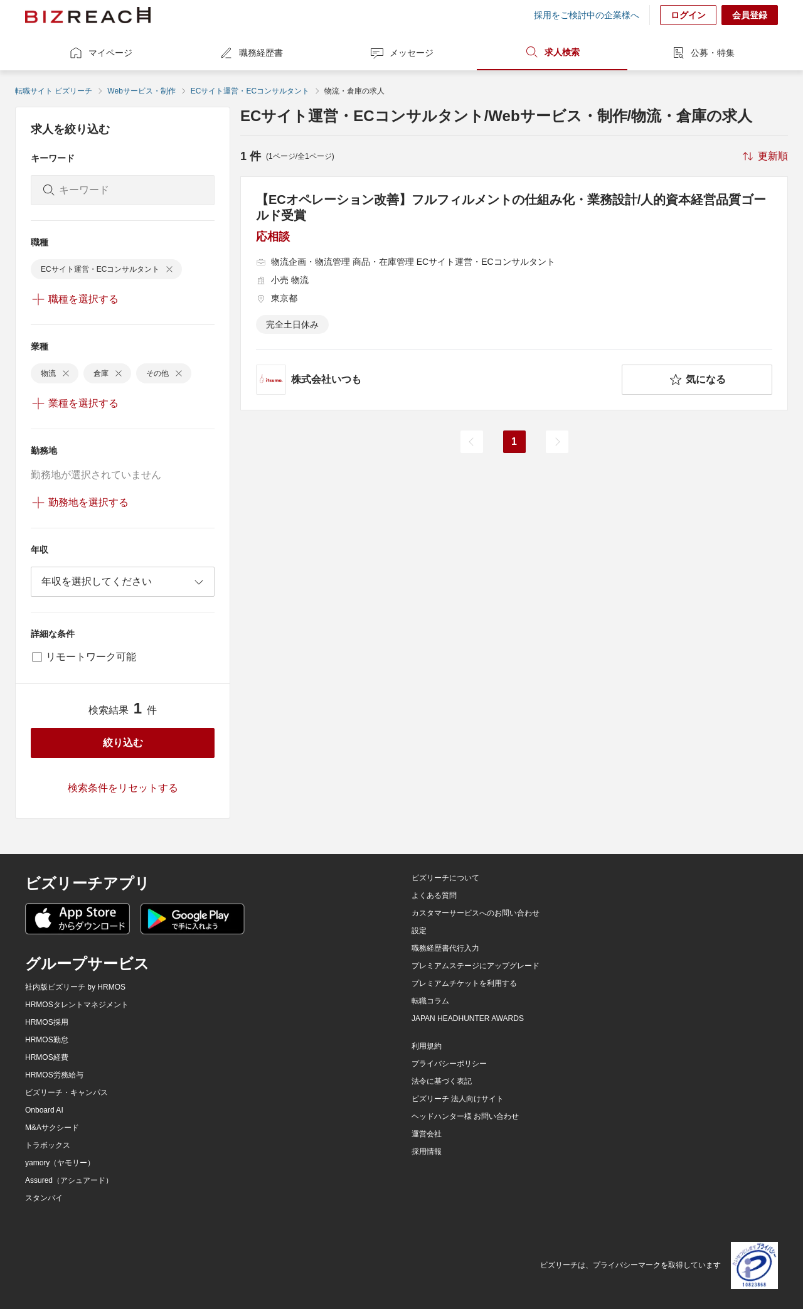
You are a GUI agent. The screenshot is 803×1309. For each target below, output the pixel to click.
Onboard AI (44, 1110)
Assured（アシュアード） (69, 1180)
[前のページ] (471, 441)
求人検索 (552, 52)
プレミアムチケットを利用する (464, 983)
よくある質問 (434, 895)
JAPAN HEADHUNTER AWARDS (468, 1018)
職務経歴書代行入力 (445, 948)
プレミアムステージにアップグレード (476, 966)
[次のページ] (557, 441)
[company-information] (436, 380)
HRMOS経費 (46, 1057)
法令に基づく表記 (442, 1081)
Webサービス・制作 (141, 91)
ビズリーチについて (445, 878)
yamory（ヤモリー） (60, 1163)
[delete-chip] (169, 269)
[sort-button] (764, 156)
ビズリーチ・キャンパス (66, 1092)
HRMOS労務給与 (54, 1075)
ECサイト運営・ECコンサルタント (250, 91)
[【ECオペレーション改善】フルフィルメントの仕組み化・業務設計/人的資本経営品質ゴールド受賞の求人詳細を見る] (514, 293)
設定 (419, 930)
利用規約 (427, 1046)
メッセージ (401, 52)
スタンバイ (44, 1198)
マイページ (100, 52)
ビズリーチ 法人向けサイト (458, 1099)
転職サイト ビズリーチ (53, 91)
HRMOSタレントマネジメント (77, 1004)
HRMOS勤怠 (46, 1040)
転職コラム (430, 1001)
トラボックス (47, 1145)
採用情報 (427, 1151)
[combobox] (123, 582)
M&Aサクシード (52, 1127)
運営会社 (427, 1134)
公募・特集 (703, 52)
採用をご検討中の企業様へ (586, 15)
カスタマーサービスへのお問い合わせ (476, 913)
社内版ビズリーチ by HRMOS (75, 987)
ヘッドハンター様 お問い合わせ (465, 1116)
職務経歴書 (251, 52)
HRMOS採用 (46, 1022)
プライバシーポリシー (449, 1063)
